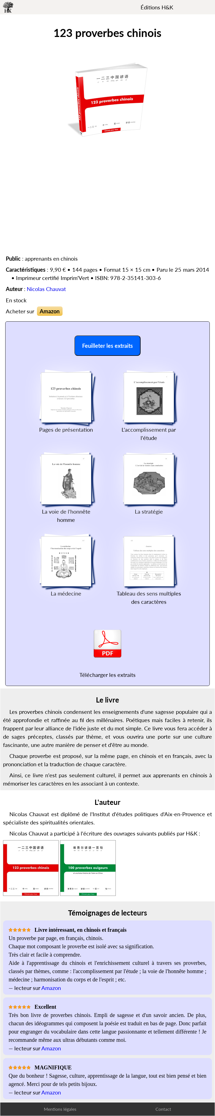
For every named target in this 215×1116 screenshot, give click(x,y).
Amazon (50, 311)
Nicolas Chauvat (46, 288)
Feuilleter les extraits (107, 345)
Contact (163, 1109)
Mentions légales (60, 1109)
